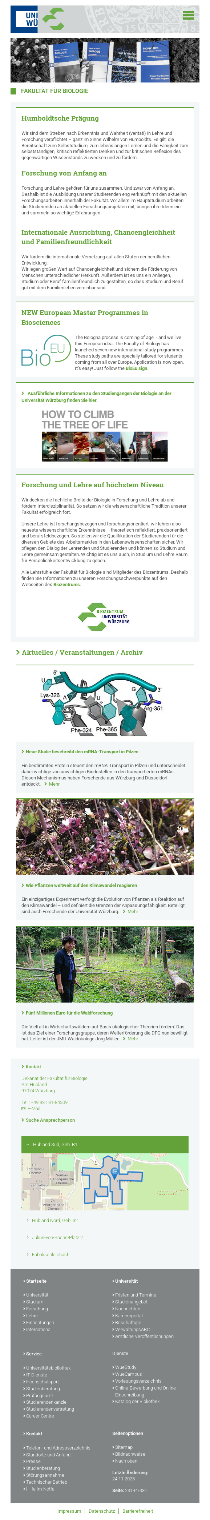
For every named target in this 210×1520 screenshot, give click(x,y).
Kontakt (33, 1066)
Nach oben (124, 1461)
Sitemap (122, 1447)
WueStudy (124, 1367)
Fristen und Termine (134, 1295)
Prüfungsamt (38, 1396)
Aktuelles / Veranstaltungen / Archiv (82, 652)
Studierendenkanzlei (45, 1402)
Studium (33, 1302)
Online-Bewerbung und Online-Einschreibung (144, 1392)
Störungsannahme (43, 1475)
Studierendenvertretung (48, 1409)
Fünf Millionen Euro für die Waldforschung (69, 1013)
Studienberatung (41, 1389)
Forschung (35, 1309)
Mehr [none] (54, 784)
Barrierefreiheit (137, 1511)
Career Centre (38, 1416)
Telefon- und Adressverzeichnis (56, 1448)
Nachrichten (126, 1309)
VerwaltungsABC (131, 1330)
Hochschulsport (41, 1382)
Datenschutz (102, 1511)
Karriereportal (127, 1316)
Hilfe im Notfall (40, 1489)
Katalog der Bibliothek (135, 1402)
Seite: (118, 1490)
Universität (35, 1295)
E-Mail (34, 1108)
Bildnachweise (128, 1454)
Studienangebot (130, 1302)
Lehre (30, 1316)
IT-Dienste (35, 1375)
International (37, 1330)
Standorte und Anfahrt (47, 1455)
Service (32, 1354)
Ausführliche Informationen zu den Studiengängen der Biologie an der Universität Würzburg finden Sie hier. (96, 397)
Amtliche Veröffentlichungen (143, 1337)
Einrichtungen (38, 1323)
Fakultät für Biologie (54, 91)
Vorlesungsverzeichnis (137, 1381)
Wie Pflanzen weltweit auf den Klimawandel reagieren (81, 885)
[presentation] (105, 740)
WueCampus (127, 1374)
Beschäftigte (126, 1323)
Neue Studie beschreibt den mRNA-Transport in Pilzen (82, 751)
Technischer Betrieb (45, 1482)
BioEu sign (136, 368)
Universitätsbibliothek (46, 1368)
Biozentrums (66, 584)
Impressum (69, 1511)
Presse (32, 1462)
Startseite (35, 1281)
